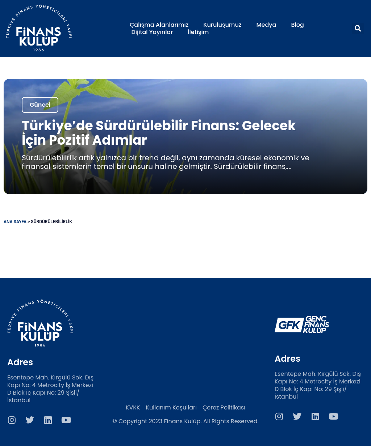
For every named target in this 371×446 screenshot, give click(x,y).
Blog (297, 25)
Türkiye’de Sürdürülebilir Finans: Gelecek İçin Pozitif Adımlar (159, 132)
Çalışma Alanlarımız (159, 25)
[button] (358, 28)
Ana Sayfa (15, 221)
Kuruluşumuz (222, 25)
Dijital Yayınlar (152, 32)
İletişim (198, 32)
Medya (266, 25)
